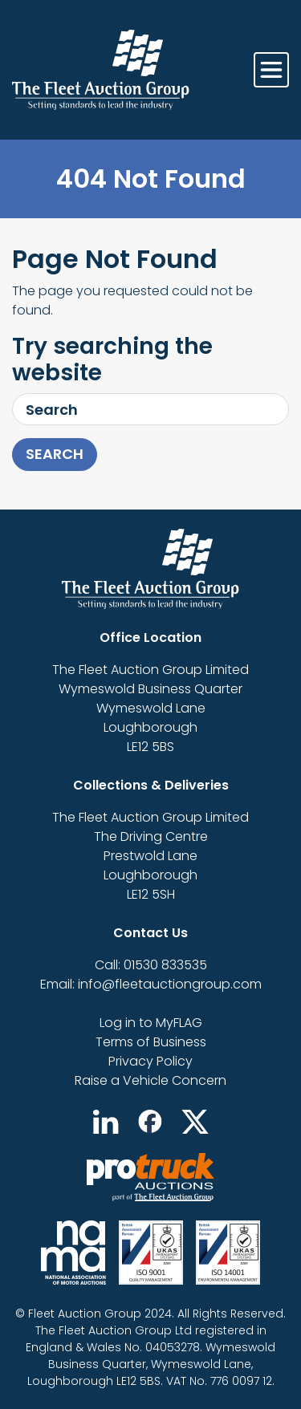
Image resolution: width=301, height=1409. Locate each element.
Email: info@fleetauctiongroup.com (151, 984)
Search (54, 454)
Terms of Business (151, 1042)
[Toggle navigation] (271, 69)
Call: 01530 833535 (151, 965)
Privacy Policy (150, 1061)
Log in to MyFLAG (151, 1022)
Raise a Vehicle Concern (150, 1080)
